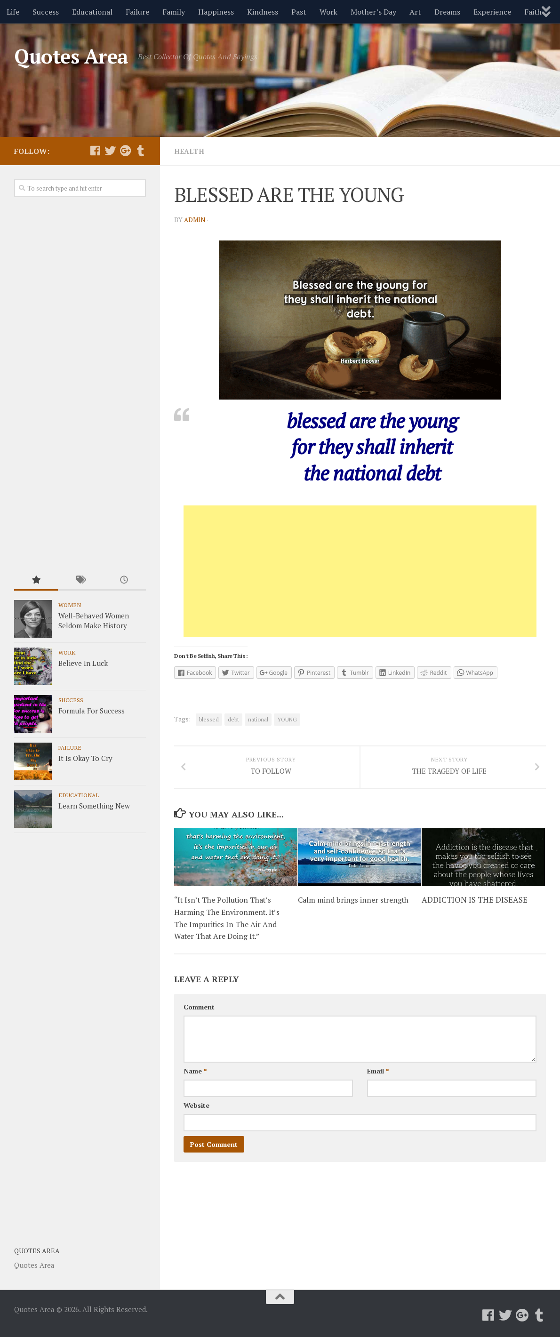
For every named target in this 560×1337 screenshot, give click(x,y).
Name (195, 1081)
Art (415, 12)
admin (195, 219)
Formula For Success (91, 710)
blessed (209, 718)
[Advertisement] (360, 571)
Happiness (216, 12)
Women (69, 604)
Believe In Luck (83, 663)
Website (196, 1116)
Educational (92, 12)
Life (13, 12)
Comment (199, 1017)
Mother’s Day (373, 12)
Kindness (262, 12)
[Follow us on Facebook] (95, 150)
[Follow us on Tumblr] (140, 150)
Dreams (447, 12)
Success (45, 12)
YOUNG (287, 718)
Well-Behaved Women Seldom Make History (93, 620)
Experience (492, 12)
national (258, 718)
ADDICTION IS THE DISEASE (475, 910)
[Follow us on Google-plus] (125, 150)
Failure (137, 12)
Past (298, 12)
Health (190, 151)
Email (378, 1081)
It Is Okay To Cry (85, 758)
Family (173, 12)
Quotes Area (71, 56)
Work (328, 12)
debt (233, 718)
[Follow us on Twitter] (110, 150)
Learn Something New (94, 805)
